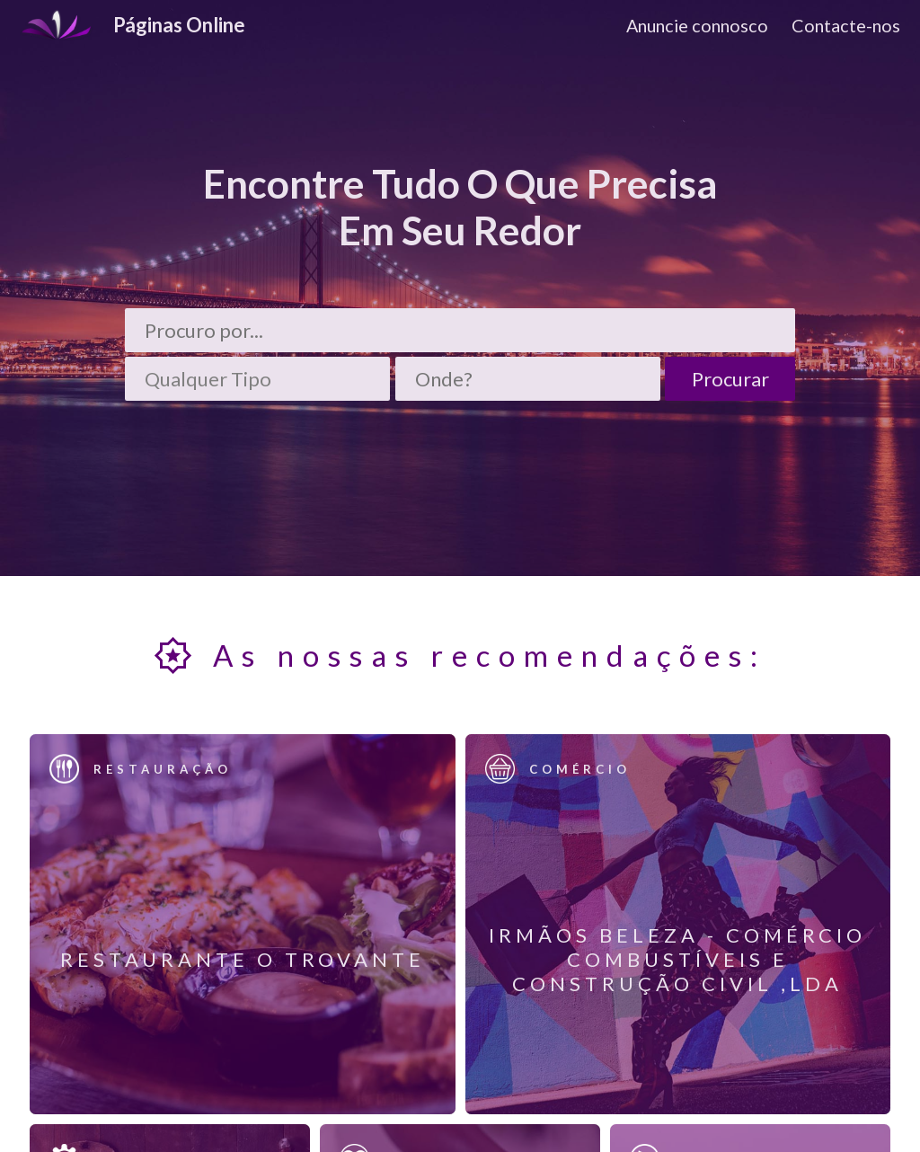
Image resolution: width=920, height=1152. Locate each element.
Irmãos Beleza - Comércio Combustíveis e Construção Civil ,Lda (677, 959)
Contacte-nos (846, 25)
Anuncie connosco (697, 25)
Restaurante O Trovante (242, 959)
